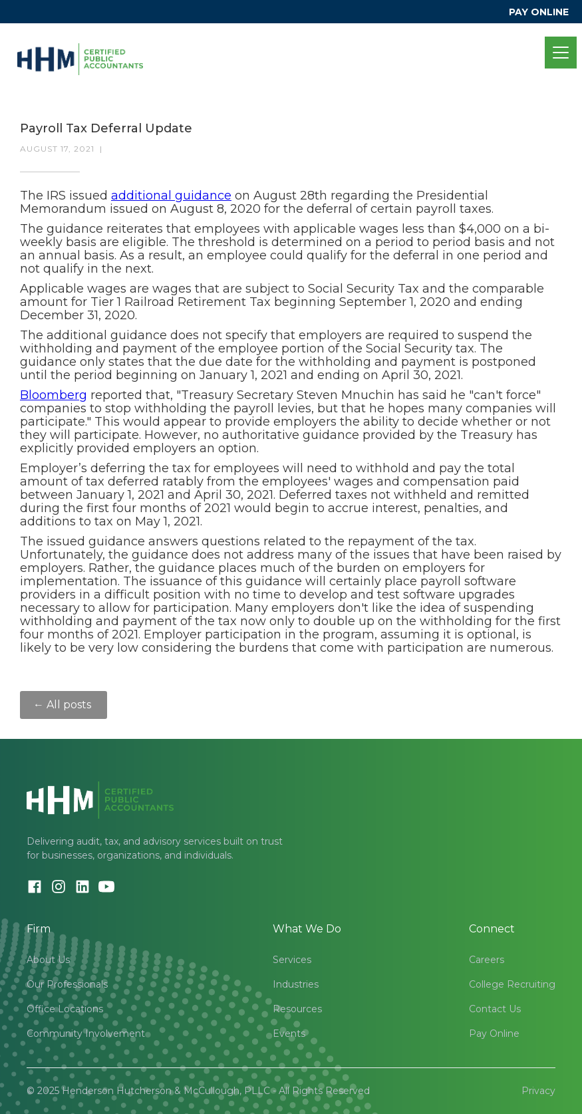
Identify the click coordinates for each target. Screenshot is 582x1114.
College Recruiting (512, 984)
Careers (486, 960)
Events (289, 1034)
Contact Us (495, 1009)
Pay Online (494, 1034)
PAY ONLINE (539, 12)
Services (292, 960)
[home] (80, 52)
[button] (558, 53)
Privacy (538, 1091)
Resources (297, 1009)
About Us (48, 960)
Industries (296, 984)
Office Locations (65, 1009)
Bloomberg (53, 395)
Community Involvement (86, 1034)
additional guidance (171, 195)
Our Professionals (67, 984)
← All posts (63, 704)
